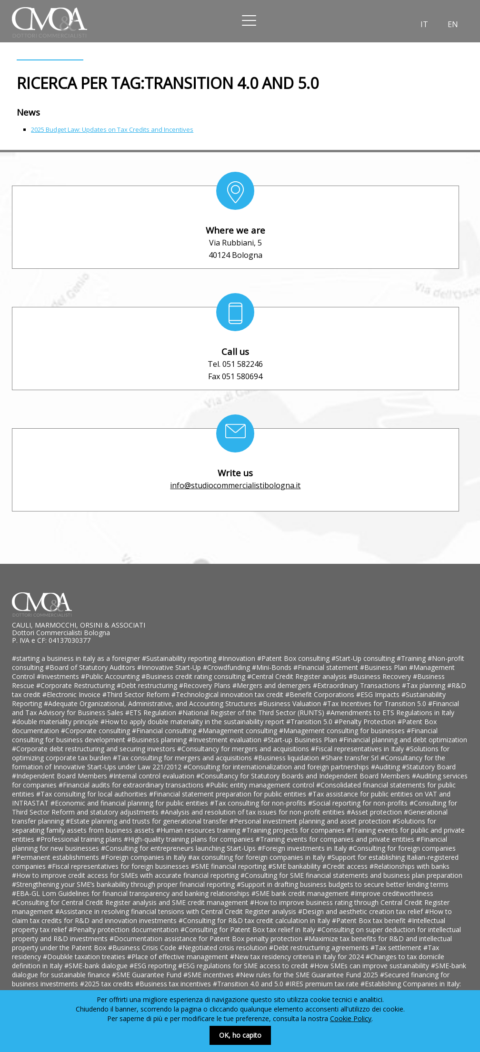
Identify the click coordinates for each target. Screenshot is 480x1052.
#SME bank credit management (300, 893)
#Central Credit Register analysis (298, 676)
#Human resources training (199, 830)
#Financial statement (326, 667)
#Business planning (158, 739)
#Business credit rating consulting (194, 676)
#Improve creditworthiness (391, 893)
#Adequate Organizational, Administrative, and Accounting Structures (151, 703)
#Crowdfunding (227, 667)
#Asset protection (375, 811)
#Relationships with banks (410, 866)
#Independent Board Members (60, 775)
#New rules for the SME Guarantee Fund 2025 (308, 974)
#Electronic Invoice (72, 694)
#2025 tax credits (107, 983)
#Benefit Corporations (320, 694)
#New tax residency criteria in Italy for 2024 (298, 956)
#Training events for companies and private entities (336, 839)
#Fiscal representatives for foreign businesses (119, 866)
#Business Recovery (381, 676)
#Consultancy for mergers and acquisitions (244, 748)
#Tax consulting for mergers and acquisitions (183, 757)
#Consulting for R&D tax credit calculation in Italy (255, 920)
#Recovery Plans (205, 685)
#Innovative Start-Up (170, 667)
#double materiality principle (56, 721)
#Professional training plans (80, 839)
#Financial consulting (165, 730)
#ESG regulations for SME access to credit (244, 965)
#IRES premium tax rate (322, 983)
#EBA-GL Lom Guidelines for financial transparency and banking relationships (131, 893)
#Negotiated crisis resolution (223, 947)
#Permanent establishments (56, 857)
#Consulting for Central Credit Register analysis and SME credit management (131, 902)
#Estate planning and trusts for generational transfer (148, 821)
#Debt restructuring (148, 685)
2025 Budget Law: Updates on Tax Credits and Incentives (112, 129)
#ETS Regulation (151, 712)
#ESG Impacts (378, 694)
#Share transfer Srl (350, 757)
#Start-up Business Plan (301, 739)
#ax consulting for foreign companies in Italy (257, 857)
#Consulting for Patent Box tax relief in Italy (248, 929)
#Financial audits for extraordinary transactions (132, 784)
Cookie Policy (350, 1018)
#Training (412, 658)
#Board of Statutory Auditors (91, 667)
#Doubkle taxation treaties (85, 956)
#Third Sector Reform (136, 694)
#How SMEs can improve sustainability (370, 965)
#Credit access (346, 866)
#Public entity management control (261, 784)
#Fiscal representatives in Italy (358, 748)
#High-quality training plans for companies (190, 839)
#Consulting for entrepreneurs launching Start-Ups (179, 848)
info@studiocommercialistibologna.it (235, 485)
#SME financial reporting (229, 866)
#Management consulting (238, 730)
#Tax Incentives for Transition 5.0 (375, 703)
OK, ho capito (240, 1035)
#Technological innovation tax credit (228, 694)
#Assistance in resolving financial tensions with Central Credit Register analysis (176, 911)
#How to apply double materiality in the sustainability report (193, 721)
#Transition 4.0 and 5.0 (249, 983)
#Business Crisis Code (143, 947)
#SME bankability (295, 866)
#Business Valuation (291, 703)
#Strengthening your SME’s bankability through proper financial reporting (124, 884)
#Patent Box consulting (294, 658)
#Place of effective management (178, 956)
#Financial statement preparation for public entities (228, 793)
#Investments (59, 676)
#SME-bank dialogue (97, 965)
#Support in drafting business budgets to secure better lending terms (343, 884)
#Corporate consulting (96, 730)
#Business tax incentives (174, 983)
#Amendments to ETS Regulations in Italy (390, 712)
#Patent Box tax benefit (370, 920)
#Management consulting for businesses (343, 730)
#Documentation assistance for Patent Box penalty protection (207, 938)
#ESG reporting (154, 965)
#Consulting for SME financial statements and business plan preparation (351, 875)
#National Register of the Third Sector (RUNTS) (252, 712)
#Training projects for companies (294, 830)
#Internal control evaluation (152, 775)
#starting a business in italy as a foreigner (77, 658)
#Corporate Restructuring (76, 685)
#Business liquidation (287, 757)
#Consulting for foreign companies (402, 848)
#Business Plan (384, 667)
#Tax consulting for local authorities (92, 793)
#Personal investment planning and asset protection (311, 821)
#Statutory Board (429, 766)
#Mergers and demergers (272, 685)
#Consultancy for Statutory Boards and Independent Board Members (304, 775)
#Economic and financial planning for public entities (130, 802)
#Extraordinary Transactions (357, 685)
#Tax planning (424, 685)
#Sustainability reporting (180, 658)
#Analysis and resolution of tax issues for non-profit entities (253, 811)
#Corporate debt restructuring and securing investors (94, 748)
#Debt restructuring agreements (319, 947)
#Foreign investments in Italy (303, 848)
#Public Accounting (111, 676)
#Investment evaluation (226, 739)
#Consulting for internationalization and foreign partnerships (277, 766)
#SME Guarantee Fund (147, 974)
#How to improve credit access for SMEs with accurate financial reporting (126, 875)
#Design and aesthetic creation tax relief (361, 911)
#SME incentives (209, 974)
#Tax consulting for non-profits (259, 802)
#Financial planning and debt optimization (403, 739)
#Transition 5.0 (310, 721)
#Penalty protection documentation (124, 929)
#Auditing (386, 766)
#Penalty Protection (366, 721)
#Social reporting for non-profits (359, 802)
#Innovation (237, 658)
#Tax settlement (396, 947)
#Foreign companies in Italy (144, 857)
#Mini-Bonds (272, 667)
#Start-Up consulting (364, 658)
